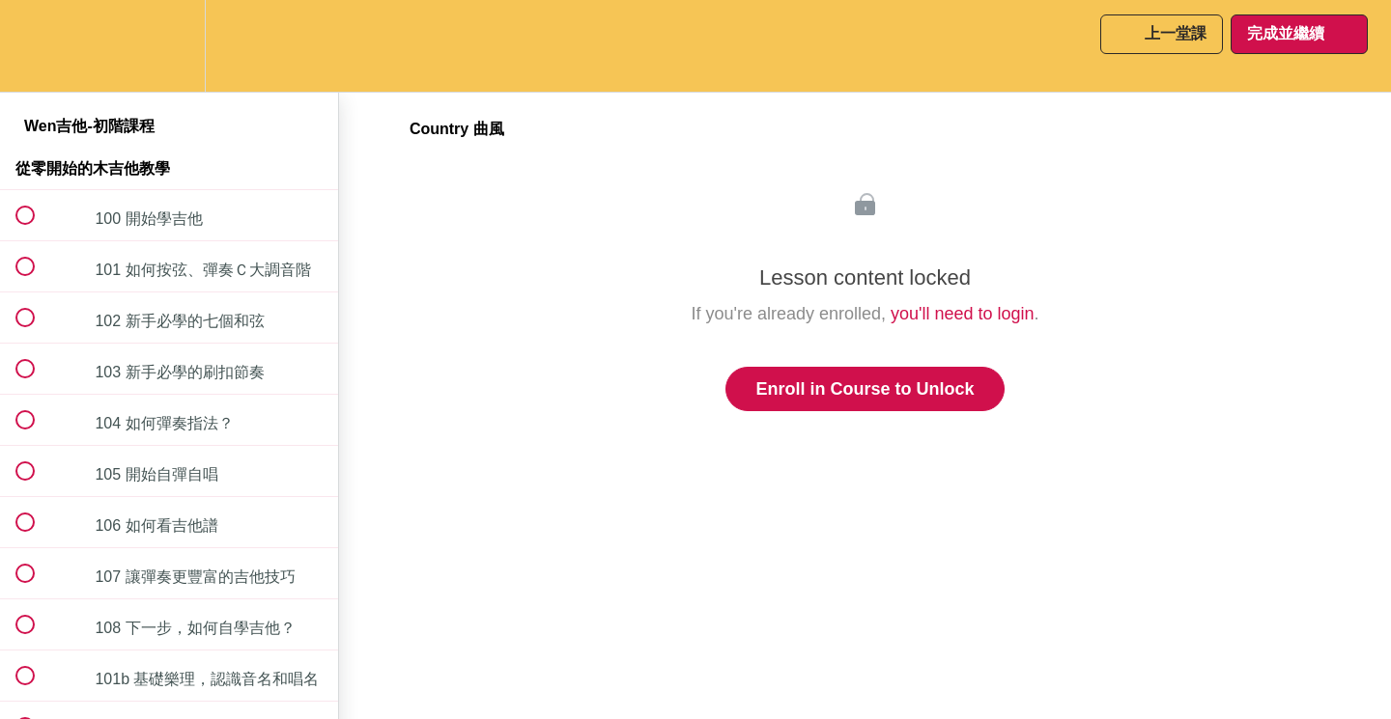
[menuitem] (169, 46)
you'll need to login (963, 313)
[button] (35, 46)
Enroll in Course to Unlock (864, 389)
